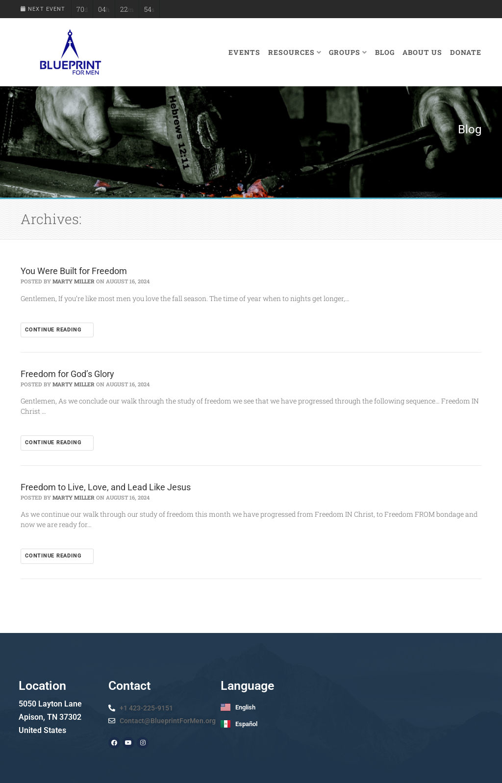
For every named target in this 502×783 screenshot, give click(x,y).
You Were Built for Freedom (74, 271)
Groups (348, 52)
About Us (422, 52)
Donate (465, 52)
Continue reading (57, 330)
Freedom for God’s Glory (67, 374)
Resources (295, 52)
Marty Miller (73, 281)
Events (244, 52)
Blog (385, 52)
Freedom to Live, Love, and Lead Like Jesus (106, 487)
